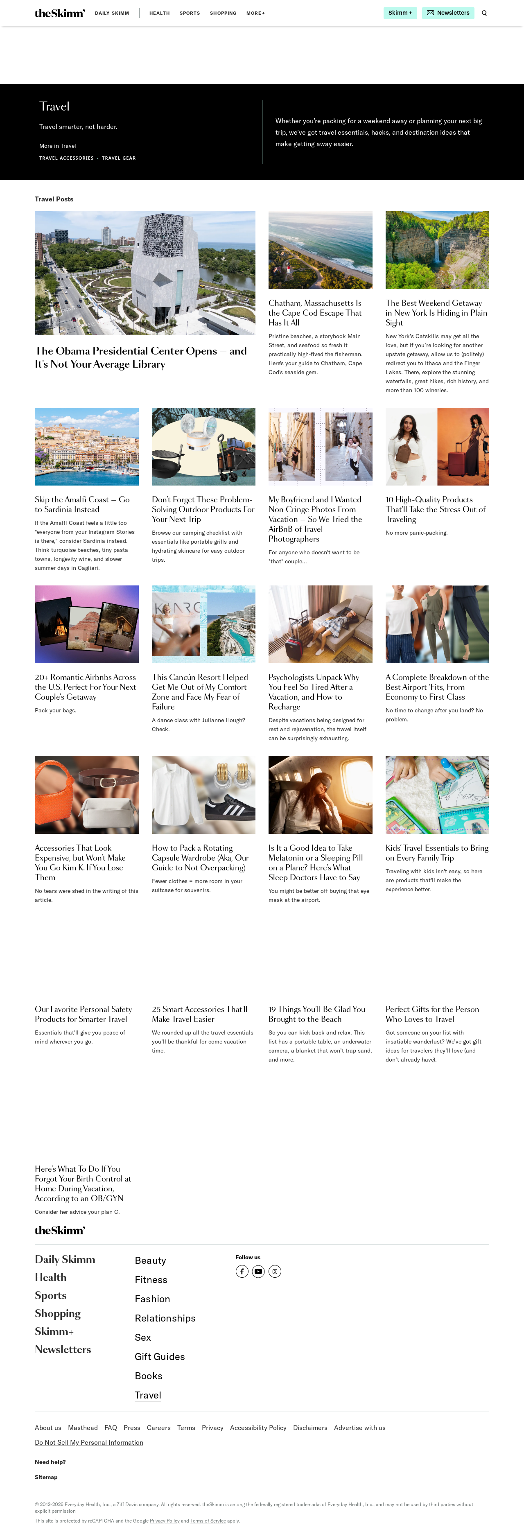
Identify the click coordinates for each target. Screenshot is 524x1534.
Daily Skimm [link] (112, 13)
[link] (60, 13)
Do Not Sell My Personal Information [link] (89, 1442)
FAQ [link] (110, 1427)
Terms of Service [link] (208, 1521)
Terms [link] (186, 1427)
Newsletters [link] (63, 1350)
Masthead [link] (83, 1427)
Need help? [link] (50, 1462)
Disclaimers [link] (310, 1427)
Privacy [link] (213, 1427)
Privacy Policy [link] (165, 1521)
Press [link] (132, 1427)
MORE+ (255, 13)
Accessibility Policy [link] (258, 1427)
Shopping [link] (223, 13)
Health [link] (159, 13)
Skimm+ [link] (54, 1332)
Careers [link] (159, 1427)
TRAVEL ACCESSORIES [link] (66, 158)
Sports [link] (190, 13)
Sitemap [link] (46, 1477)
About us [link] (48, 1427)
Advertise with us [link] (360, 1427)
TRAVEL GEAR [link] (119, 158)
